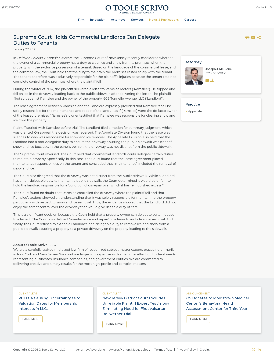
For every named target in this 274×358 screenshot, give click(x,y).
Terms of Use (163, 349)
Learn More (30, 319)
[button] (271, 7)
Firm (81, 19)
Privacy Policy (186, 349)
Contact (261, 7)
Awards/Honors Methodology (129, 349)
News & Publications (164, 19)
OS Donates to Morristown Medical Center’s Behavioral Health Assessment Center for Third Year (217, 303)
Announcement (198, 293)
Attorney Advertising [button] (90, 349)
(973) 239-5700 (11, 7)
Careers (190, 19)
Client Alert (28, 293)
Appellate (195, 111)
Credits (205, 349)
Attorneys (118, 19)
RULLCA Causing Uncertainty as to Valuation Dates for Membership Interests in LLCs (49, 303)
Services (137, 19)
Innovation (97, 19)
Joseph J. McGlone (219, 69)
